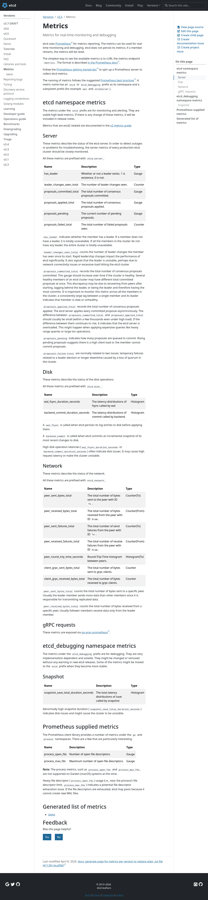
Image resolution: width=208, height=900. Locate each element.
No (59, 837)
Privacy (96, 895)
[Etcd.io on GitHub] (201, 884)
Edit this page (188, 31)
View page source (190, 27)
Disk (180, 82)
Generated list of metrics (188, 121)
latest (51, 814)
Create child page (190, 35)
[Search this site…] (184, 5)
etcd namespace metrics (187, 70)
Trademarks (108, 895)
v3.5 (59, 17)
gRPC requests (187, 91)
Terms (88, 895)
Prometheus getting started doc (77, 69)
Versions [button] (152, 5)
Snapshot (183, 105)
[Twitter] (13, 884)
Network (183, 87)
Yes (47, 837)
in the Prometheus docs (103, 62)
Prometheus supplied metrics (191, 112)
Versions (48, 17)
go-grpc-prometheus (94, 632)
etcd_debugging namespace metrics (189, 98)
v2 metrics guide (120, 125)
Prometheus (63, 44)
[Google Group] (7, 884)
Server (182, 77)
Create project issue (188, 49)
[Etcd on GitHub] (195, 884)
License (119, 895)
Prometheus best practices (117, 80)
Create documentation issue (190, 41)
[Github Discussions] (18, 884)
